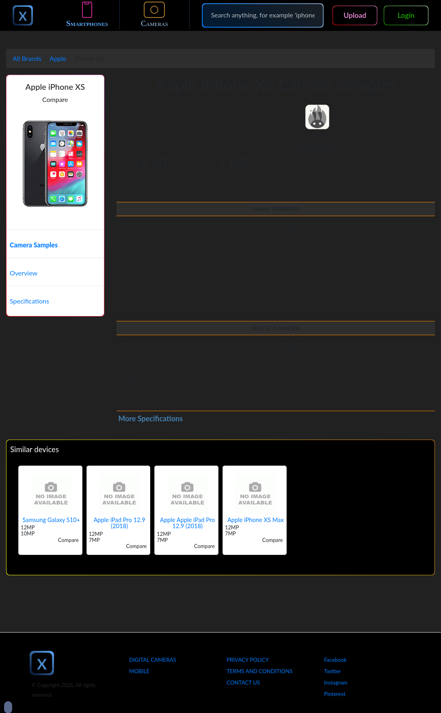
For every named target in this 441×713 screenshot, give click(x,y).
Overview (23, 273)
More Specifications (150, 418)
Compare (55, 99)
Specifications (29, 301)
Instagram (336, 682)
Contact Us (243, 682)
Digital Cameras (152, 660)
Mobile (139, 671)
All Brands (27, 58)
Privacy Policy (248, 660)
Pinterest (334, 694)
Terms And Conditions (259, 671)
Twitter (332, 671)
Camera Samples (34, 245)
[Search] (263, 15)
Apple (58, 58)
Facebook (335, 660)
